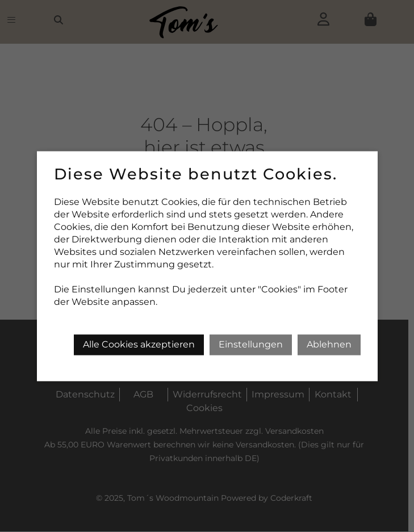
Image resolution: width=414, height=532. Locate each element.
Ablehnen (329, 344)
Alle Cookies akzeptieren (139, 344)
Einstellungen (251, 344)
